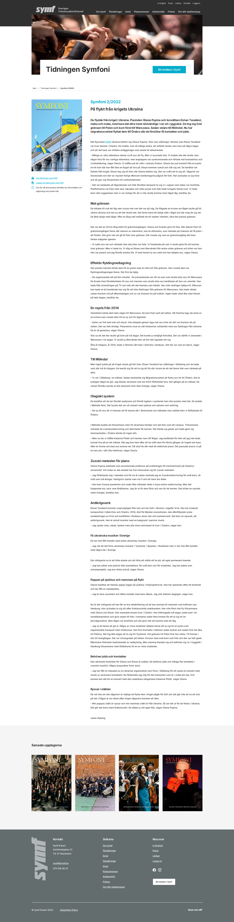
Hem (34, 88)
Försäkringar (115, 11)
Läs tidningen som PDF (47, 178)
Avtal (128, 11)
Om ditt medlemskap (189, 11)
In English (162, 3)
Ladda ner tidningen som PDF (50, 183)
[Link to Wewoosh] (195, 910)
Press (170, 3)
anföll (108, 141)
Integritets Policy (69, 910)
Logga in (196, 3)
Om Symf (101, 11)
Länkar (178, 3)
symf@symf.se (61, 863)
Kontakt (187, 3)
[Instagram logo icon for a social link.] (159, 870)
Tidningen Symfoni (49, 88)
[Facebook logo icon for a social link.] (154, 870)
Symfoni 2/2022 (67, 88)
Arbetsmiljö (158, 11)
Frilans (171, 11)
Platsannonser (141, 11)
